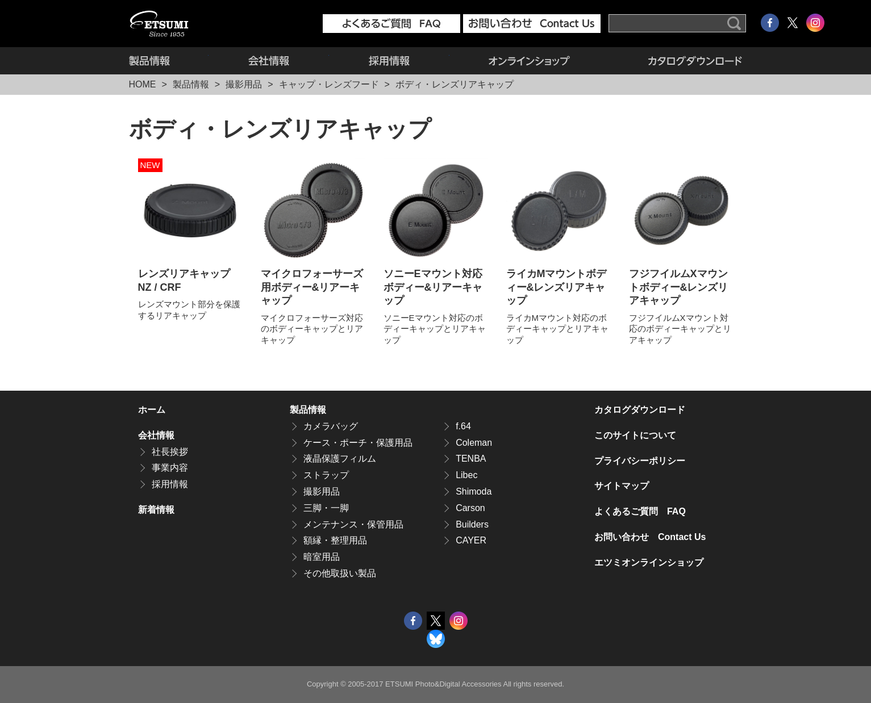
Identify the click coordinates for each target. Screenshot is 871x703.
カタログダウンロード (676, 60)
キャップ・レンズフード (329, 84)
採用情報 (389, 60)
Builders (472, 524)
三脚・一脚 (326, 508)
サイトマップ (621, 486)
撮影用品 (244, 84)
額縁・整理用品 (335, 540)
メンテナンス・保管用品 (353, 524)
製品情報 (169, 60)
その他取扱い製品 (339, 573)
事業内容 (170, 467)
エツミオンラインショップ (529, 60)
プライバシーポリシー (639, 461)
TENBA (471, 458)
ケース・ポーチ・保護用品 (357, 442)
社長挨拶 (170, 452)
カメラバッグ (330, 426)
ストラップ (326, 475)
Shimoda (473, 491)
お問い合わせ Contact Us (650, 537)
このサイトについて (635, 435)
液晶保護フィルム (339, 458)
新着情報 (156, 509)
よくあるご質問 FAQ (640, 511)
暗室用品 (321, 557)
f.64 (463, 426)
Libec (466, 475)
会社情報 (269, 60)
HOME (142, 84)
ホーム (151, 410)
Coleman (474, 442)
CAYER (471, 540)
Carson (470, 508)
